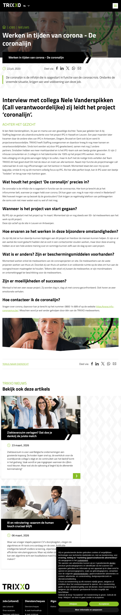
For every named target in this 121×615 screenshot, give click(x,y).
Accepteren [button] (104, 604)
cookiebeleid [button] (82, 560)
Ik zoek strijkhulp (31, 538)
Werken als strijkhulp (33, 545)
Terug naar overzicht (15, 364)
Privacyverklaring (54, 562)
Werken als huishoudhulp (35, 541)
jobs (13, 27)
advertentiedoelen (80, 574)
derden (112, 563)
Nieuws (27, 27)
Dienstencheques (35, 525)
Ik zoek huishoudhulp (33, 534)
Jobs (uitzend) (11, 525)
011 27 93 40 (13, 597)
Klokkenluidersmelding (59, 530)
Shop (27, 549)
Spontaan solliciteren (11, 538)
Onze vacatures (9, 534)
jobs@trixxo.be (14, 605)
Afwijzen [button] (73, 604)
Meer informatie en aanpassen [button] (88, 610)
